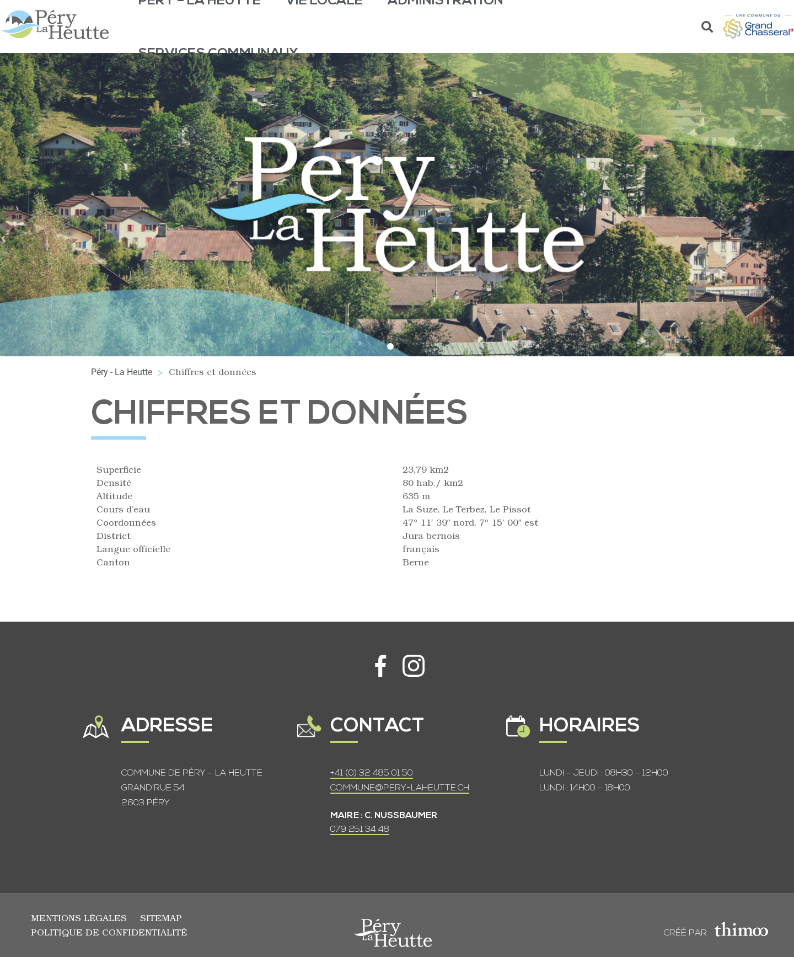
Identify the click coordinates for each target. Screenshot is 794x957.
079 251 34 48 (359, 829)
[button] (708, 27)
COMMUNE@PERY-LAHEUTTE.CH (399, 788)
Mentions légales (79, 917)
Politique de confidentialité (109, 932)
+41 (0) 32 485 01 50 (371, 773)
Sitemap (161, 917)
